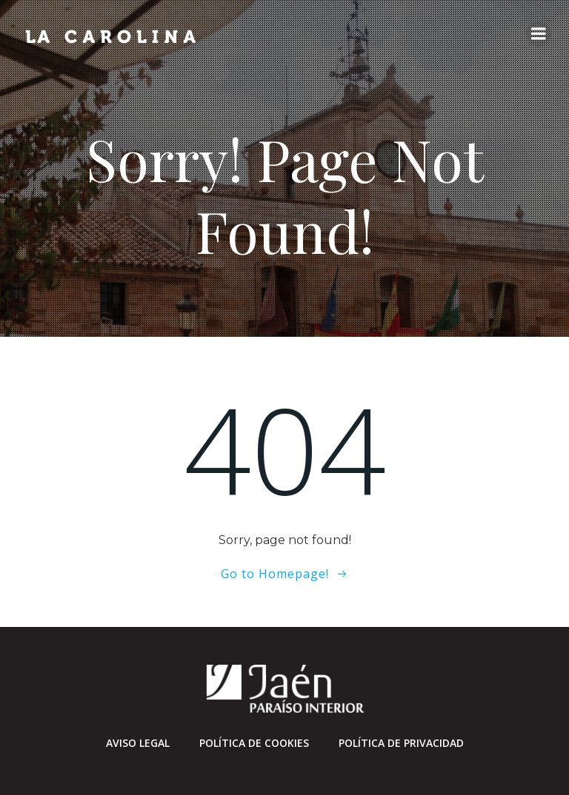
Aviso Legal (138, 743)
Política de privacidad (401, 743)
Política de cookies (254, 743)
